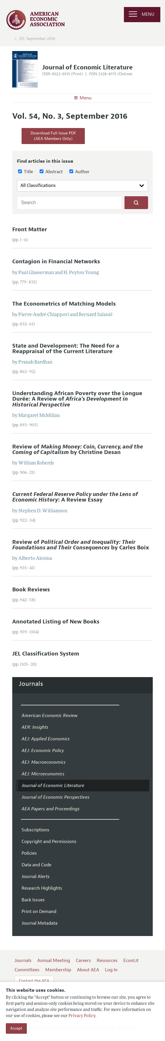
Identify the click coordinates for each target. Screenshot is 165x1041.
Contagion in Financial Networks (56, 261)
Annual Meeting (53, 960)
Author (79, 172)
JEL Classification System (45, 653)
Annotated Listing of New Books (55, 621)
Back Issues (33, 900)
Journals (31, 684)
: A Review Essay (75, 497)
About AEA (88, 970)
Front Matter (29, 229)
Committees (27, 970)
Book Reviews (31, 589)
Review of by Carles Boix (80, 545)
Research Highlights (42, 888)
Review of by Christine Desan (77, 449)
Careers (83, 960)
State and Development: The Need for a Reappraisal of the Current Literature (65, 348)
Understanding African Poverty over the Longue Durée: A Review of (77, 399)
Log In (111, 970)
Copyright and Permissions (49, 841)
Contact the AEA (34, 980)
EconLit (130, 960)
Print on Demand (39, 911)
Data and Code (36, 865)
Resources (107, 960)
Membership (58, 970)
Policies (29, 853)
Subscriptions (35, 830)
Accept (16, 1028)
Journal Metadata (39, 923)
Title (25, 172)
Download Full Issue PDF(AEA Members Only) (53, 136)
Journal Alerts (36, 876)
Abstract (51, 172)
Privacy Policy (82, 1016)
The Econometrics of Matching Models (64, 303)
